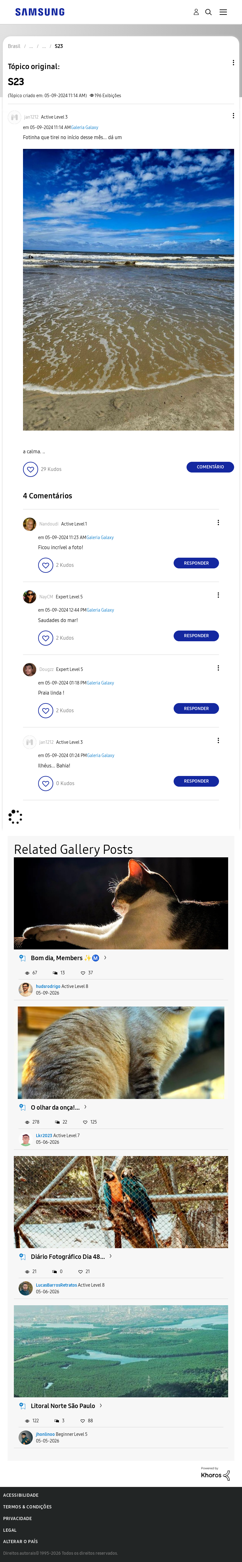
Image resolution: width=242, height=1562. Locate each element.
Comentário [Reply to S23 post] (210, 467)
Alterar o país (20, 1541)
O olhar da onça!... (55, 1107)
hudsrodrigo (48, 986)
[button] (223, 115)
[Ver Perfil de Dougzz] (46, 669)
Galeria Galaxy (84, 127)
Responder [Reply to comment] (196, 563)
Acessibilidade (20, 1495)
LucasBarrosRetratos (56, 1285)
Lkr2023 (44, 1135)
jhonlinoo (45, 1434)
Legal (10, 1530)
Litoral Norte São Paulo (63, 1406)
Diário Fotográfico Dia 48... (68, 1256)
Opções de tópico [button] (222, 63)
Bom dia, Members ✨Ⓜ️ (65, 958)
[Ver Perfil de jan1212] (31, 117)
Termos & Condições (27, 1507)
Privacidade (17, 1518)
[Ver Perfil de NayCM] (46, 597)
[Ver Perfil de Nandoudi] (49, 524)
